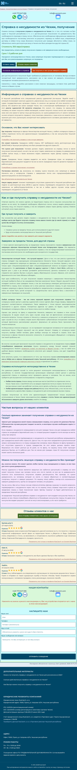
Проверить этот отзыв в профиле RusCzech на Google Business (52, 541)
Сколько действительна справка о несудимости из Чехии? (26, 680)
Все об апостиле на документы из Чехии (17, 179)
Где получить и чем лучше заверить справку (49, 70)
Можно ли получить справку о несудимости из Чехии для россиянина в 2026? (33, 675)
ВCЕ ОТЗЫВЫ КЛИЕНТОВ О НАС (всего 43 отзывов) (38, 516)
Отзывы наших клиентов (27, 64)
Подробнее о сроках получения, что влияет (18, 167)
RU (64, 3)
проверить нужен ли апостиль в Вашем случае (40, 348)
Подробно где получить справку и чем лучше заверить (22, 139)
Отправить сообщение (38, 656)
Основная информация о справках (16, 70)
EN (60, 3)
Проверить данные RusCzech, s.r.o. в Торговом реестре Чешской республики (32, 722)
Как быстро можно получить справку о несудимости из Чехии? (27, 684)
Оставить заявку (9, 64)
